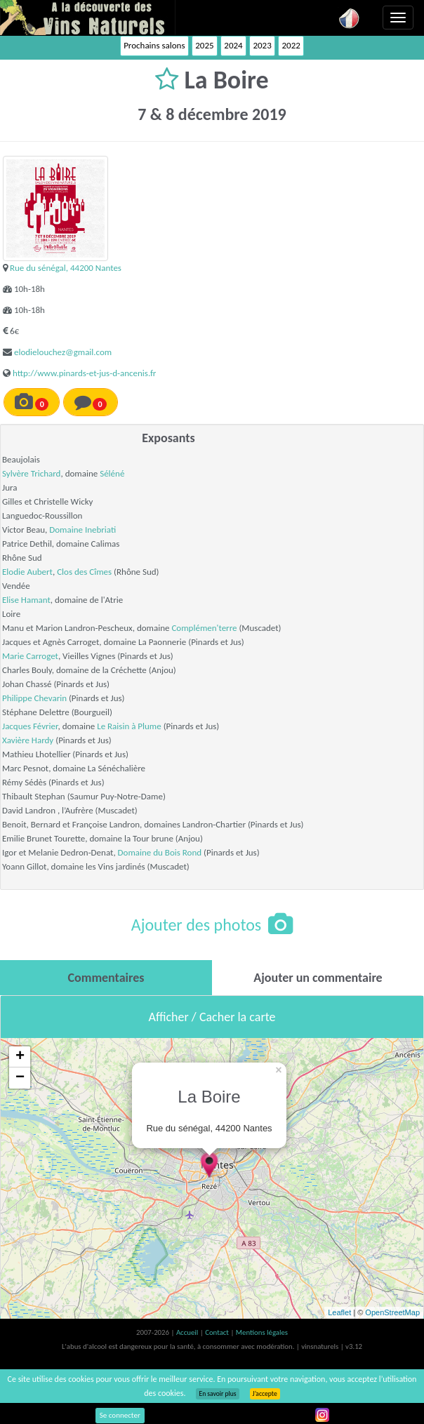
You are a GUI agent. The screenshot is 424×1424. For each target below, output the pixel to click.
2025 (204, 45)
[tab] (106, 977)
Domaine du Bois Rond (160, 852)
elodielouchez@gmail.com (63, 352)
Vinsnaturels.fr (87, 17)
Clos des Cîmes (84, 571)
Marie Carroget (30, 656)
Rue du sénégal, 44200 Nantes (65, 267)
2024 (233, 45)
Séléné (112, 473)
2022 (290, 45)
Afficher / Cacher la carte (212, 1017)
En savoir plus (217, 1394)
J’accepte (265, 1394)
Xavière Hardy (27, 740)
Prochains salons (154, 45)
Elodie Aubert (27, 571)
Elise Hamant (26, 599)
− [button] (20, 1078)
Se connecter (120, 1415)
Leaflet (339, 1312)
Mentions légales (262, 1332)
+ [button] (20, 1056)
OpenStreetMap (392, 1312)
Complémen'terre (204, 628)
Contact (217, 1332)
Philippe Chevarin (34, 698)
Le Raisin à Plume (129, 726)
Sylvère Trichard (31, 473)
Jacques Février (30, 726)
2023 (262, 45)
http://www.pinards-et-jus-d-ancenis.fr (84, 373)
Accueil (188, 1332)
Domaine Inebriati (82, 529)
